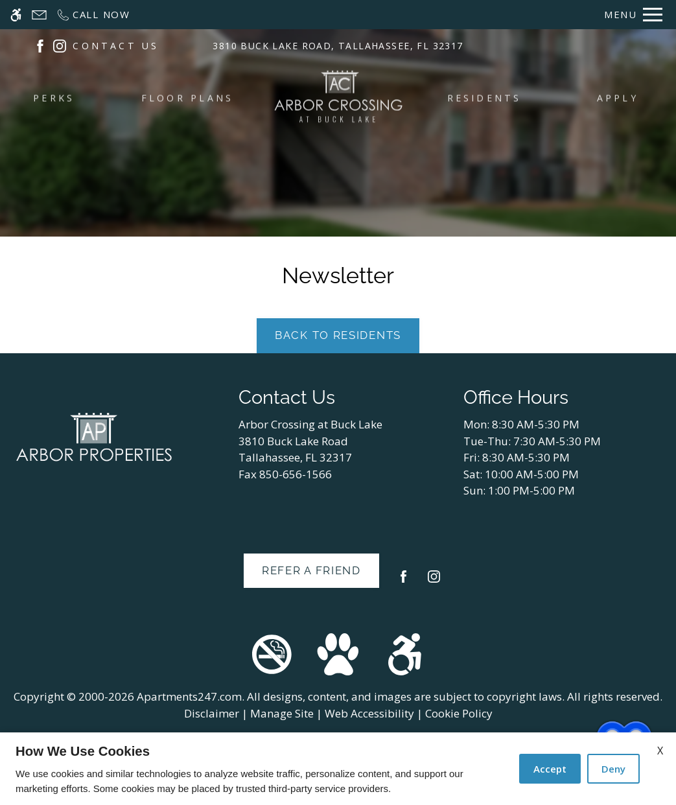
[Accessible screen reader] (16, 14)
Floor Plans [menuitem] (187, 99)
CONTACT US (116, 47)
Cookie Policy (459, 713)
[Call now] (93, 14)
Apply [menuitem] (617, 99)
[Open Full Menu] (633, 14)
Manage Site (282, 713)
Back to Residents (338, 335)
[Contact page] (39, 14)
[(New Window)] (40, 47)
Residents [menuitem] (484, 99)
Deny (613, 768)
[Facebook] (403, 581)
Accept (549, 768)
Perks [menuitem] (54, 99)
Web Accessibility (369, 713)
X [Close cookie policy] (660, 750)
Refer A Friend (311, 570)
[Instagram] (434, 581)
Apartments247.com (189, 696)
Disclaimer (211, 713)
